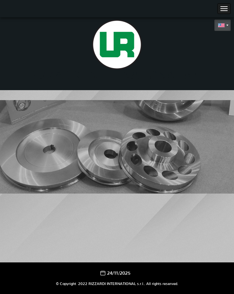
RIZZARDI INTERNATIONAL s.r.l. (117, 75)
